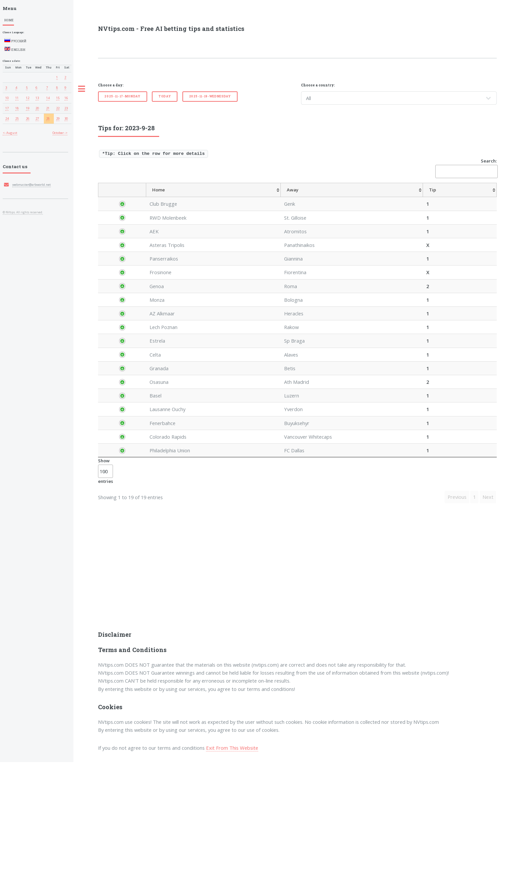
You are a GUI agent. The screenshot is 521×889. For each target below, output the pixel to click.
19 (27, 108)
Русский (15, 40)
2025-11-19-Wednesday (210, 96)
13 (37, 98)
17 (7, 108)
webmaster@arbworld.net (31, 184)
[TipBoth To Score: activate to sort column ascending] (454, 197)
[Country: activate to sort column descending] (128, 197)
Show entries (105, 598)
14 (48, 98)
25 (17, 118)
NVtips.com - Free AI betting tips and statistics (171, 29)
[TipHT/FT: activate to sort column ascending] (386, 197)
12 (27, 98)
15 (57, 98)
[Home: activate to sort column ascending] (201, 197)
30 (66, 118)
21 (48, 108)
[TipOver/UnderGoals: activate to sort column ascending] (418, 197)
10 (7, 98)
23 (66, 108)
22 (57, 108)
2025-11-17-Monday (122, 96)
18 (17, 108)
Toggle (81, 89)
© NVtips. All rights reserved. (23, 212)
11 (17, 98)
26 (27, 118)
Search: (466, 168)
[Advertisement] (297, 700)
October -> (59, 133)
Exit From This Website (232, 874)
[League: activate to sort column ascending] (163, 197)
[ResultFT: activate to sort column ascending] (484, 197)
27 (37, 118)
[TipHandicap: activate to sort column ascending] (331, 197)
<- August (10, 133)
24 (7, 118)
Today (164, 96)
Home (9, 20)
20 (37, 108)
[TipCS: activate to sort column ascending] (363, 197)
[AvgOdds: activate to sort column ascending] (297, 197)
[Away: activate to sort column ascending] (243, 197)
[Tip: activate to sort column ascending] (275, 197)
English (15, 49)
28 (48, 118)
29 (57, 118)
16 (66, 98)
